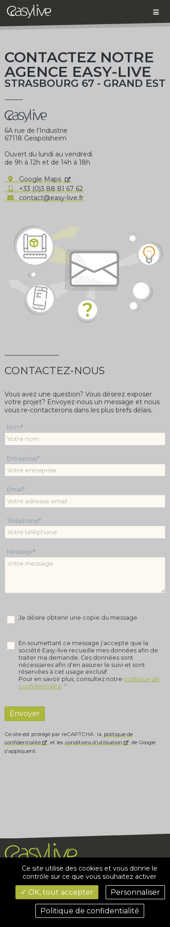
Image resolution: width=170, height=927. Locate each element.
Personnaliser (135, 892)
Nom (14, 427)
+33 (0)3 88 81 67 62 (44, 189)
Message (20, 551)
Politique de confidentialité (89, 911)
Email (15, 489)
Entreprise (22, 458)
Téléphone (23, 520)
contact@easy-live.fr (44, 198)
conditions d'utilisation (93, 742)
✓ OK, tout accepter (56, 892)
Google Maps (34, 179)
